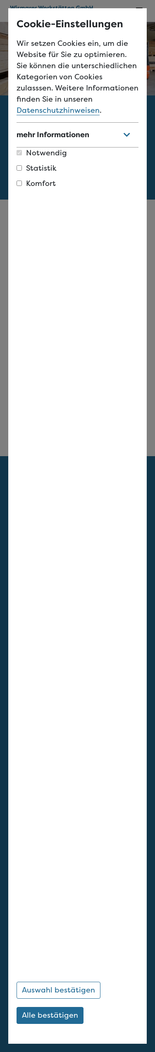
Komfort (36, 183)
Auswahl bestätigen (58, 990)
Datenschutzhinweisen (58, 110)
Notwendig (42, 152)
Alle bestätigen (50, 1015)
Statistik (37, 168)
